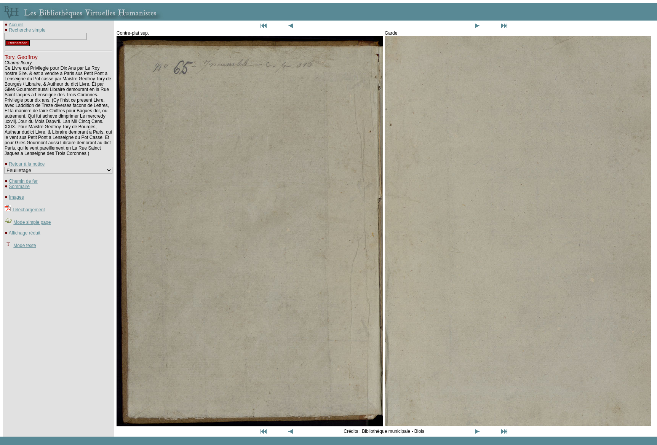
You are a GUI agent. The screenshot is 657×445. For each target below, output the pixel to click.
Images (16, 197)
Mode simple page (32, 222)
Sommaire (19, 186)
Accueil (16, 24)
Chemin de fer (23, 181)
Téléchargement (28, 209)
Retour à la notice (27, 164)
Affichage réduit (24, 233)
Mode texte (24, 245)
